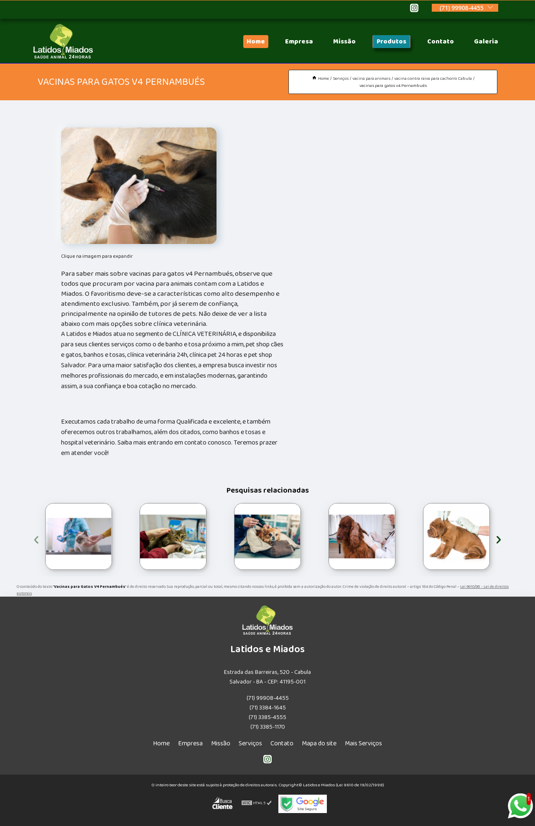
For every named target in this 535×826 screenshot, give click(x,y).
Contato (440, 41)
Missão (344, 41)
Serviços (250, 743)
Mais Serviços (363, 743)
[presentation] (36, 538)
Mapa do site (319, 743)
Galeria (486, 41)
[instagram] (414, 9)
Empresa (299, 41)
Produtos (391, 41)
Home (256, 41)
